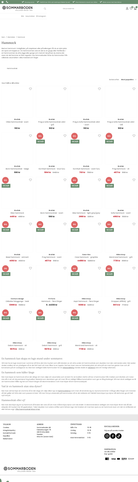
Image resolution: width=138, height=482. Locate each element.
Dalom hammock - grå (52, 331)
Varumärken (121, 16)
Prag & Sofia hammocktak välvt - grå (51, 109)
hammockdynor (64, 377)
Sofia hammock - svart (121, 199)
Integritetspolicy (9, 416)
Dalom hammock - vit (17, 331)
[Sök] (69, 8)
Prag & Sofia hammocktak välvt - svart (86, 109)
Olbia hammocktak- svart (17, 108)
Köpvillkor (6, 422)
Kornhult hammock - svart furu (86, 155)
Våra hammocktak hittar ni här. (27, 395)
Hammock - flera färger (51, 287)
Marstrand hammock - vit (86, 331)
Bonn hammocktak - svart (51, 199)
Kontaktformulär (9, 419)
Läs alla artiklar (109, 438)
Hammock (21, 23)
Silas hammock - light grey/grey (86, 199)
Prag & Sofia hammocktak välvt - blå (120, 109)
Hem (3, 23)
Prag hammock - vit (120, 155)
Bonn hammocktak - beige (17, 155)
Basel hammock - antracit (17, 243)
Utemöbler (11, 23)
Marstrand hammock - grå (120, 243)
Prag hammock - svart (52, 243)
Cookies (6, 414)
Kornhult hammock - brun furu (52, 155)
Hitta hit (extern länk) (45, 423)
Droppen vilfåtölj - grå (120, 287)
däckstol (91, 354)
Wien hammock (17, 199)
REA (113, 16)
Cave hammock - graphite (86, 243)
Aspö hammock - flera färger (86, 287)
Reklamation (8, 425)
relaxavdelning (68, 354)
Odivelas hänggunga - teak (17, 287)
